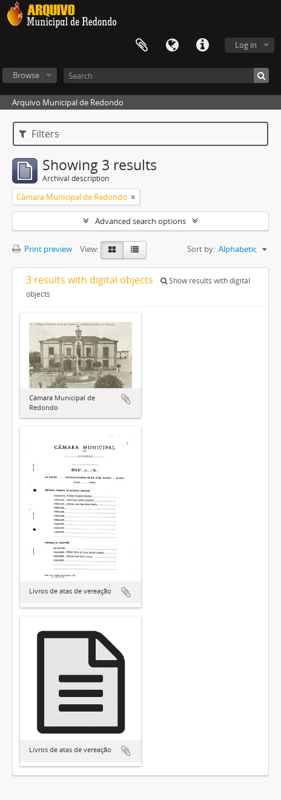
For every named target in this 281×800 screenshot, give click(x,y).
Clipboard (142, 45)
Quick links (202, 45)
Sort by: (201, 248)
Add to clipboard (126, 399)
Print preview (42, 248)
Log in (246, 44)
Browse (26, 75)
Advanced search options (140, 221)
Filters (39, 133)
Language (172, 45)
